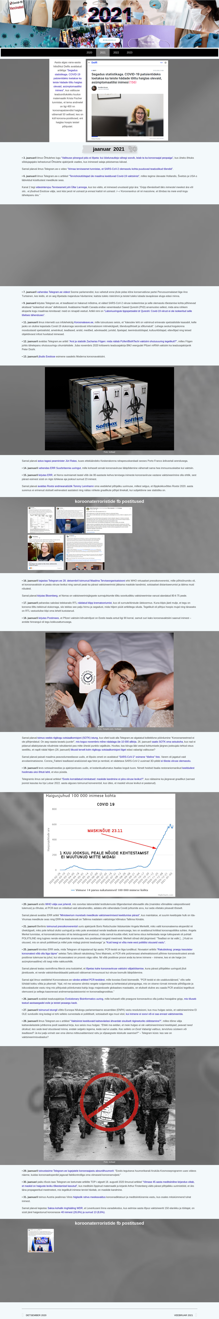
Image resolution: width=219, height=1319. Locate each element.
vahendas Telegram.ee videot (53, 292)
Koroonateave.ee (83, 322)
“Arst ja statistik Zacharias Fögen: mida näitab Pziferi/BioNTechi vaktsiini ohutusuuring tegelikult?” (123, 341)
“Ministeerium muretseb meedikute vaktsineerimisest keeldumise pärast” (100, 915)
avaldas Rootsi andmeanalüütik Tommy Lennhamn (66, 486)
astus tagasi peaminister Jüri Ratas (57, 461)
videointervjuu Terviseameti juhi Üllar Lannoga (61, 187)
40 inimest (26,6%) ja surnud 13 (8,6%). (83, 1212)
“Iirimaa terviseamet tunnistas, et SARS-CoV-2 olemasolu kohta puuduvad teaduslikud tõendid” (120, 169)
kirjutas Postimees (48, 618)
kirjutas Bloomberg (47, 595)
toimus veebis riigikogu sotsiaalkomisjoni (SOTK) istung (67, 738)
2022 (116, 52)
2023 (129, 52)
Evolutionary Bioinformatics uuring (84, 999)
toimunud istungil (48, 1010)
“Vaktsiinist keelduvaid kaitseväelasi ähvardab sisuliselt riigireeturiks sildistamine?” (115, 1021)
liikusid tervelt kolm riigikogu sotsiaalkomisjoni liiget (98, 749)
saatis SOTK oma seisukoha (167, 741)
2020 (89, 52)
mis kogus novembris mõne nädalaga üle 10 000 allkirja (106, 741)
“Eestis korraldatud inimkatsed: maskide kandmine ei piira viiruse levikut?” (103, 779)
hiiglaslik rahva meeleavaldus (89, 1197)
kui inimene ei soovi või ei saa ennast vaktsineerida (154, 1014)
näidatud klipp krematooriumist (95, 603)
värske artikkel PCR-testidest (88, 979)
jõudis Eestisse (47, 356)
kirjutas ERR (45, 475)
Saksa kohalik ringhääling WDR (65, 1208)
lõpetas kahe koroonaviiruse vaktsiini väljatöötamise (115, 968)
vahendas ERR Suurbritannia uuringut (59, 468)
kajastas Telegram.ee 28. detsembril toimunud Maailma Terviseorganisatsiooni (82, 580)
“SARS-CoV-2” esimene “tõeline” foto (139, 757)
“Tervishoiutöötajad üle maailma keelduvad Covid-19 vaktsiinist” (104, 176)
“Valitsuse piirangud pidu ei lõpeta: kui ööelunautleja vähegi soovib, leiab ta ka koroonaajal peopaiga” (117, 158)
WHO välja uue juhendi (58, 904)
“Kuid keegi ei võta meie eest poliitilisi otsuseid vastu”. (136, 942)
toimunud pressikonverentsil (62, 926)
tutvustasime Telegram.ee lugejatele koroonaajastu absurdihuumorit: (76, 1171)
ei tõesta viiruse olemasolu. (175, 761)
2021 (103, 52)
